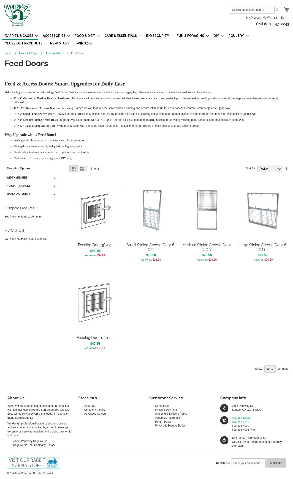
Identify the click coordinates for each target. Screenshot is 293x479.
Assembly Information (168, 417)
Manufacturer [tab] (18, 193)
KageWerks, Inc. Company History (34, 445)
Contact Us (161, 405)
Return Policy (163, 421)
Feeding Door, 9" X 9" (95, 245)
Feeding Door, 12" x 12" (95, 338)
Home (8, 53)
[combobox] (252, 10)
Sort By (250, 168)
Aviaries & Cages (29, 53)
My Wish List (270, 17)
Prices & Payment (166, 409)
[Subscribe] (275, 463)
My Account (253, 17)
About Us (89, 405)
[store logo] (17, 15)
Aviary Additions (55, 53)
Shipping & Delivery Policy (171, 413)
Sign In (285, 17)
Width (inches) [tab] (18, 177)
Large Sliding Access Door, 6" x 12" (262, 247)
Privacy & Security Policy (170, 425)
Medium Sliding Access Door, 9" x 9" (206, 247)
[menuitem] (20, 36)
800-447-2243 (240, 422)
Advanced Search (95, 413)
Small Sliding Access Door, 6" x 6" (151, 247)
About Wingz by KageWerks (30, 441)
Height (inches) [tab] (18, 185)
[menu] (146, 39)
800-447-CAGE (241, 418)
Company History (94, 409)
